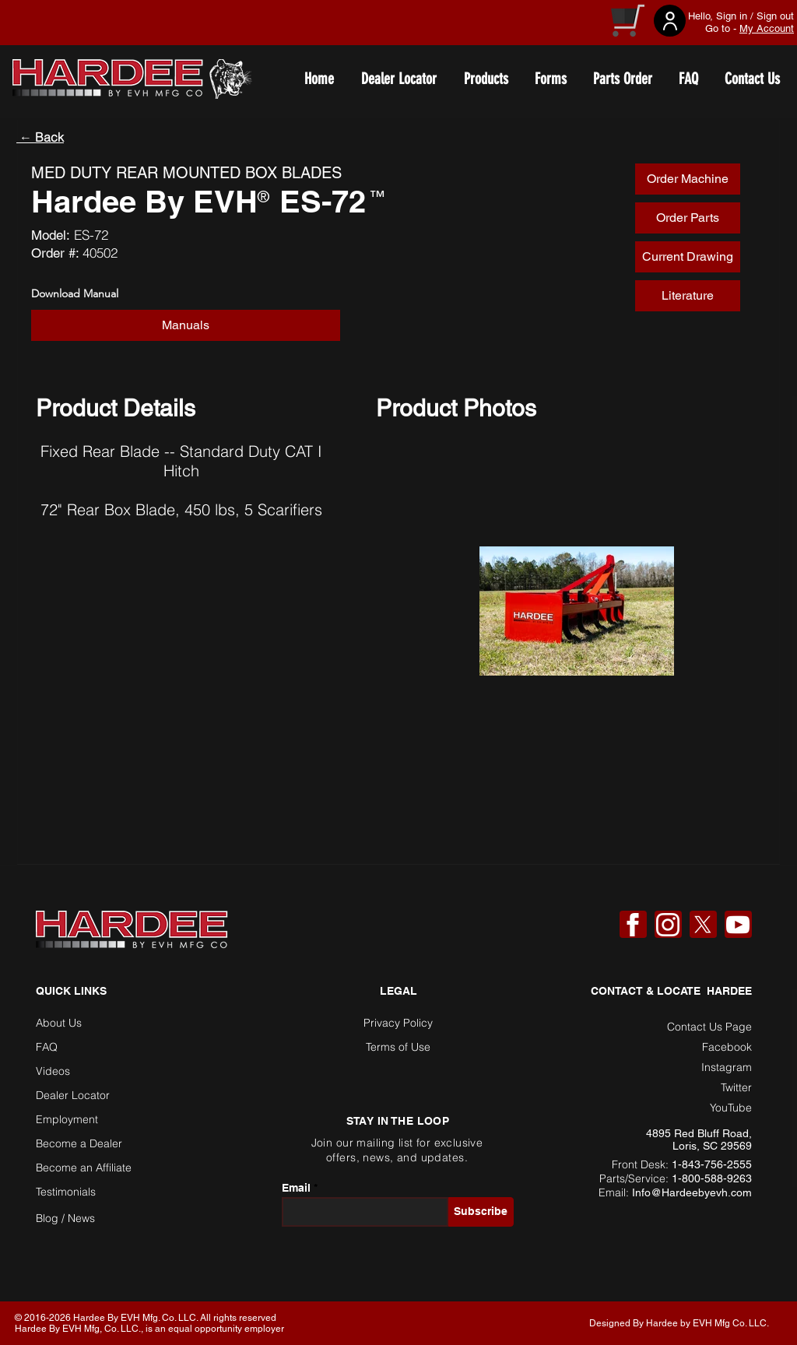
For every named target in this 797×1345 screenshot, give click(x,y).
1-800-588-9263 (712, 1178)
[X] (702, 924)
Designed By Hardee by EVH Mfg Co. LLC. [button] (679, 1323)
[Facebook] (632, 924)
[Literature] (687, 295)
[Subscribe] (481, 1212)
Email (296, 1187)
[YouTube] (738, 924)
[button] (185, 325)
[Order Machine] (687, 179)
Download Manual (74, 293)
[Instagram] (667, 924)
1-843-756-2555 (712, 1164)
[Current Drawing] (687, 256)
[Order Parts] (687, 218)
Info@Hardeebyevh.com (692, 1192)
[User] (670, 21)
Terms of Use (398, 1047)
